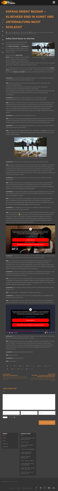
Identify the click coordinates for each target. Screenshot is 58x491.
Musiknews (23, 33)
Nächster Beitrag (42, 375)
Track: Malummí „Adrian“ (27, 460)
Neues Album (48, 365)
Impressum (11, 488)
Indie (44, 32)
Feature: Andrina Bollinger (27, 449)
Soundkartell (21, 368)
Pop (31, 33)
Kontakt (18, 488)
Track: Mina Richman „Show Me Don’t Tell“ (26, 452)
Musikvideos (27, 33)
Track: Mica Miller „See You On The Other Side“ (28, 468)
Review (34, 33)
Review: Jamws (25, 442)
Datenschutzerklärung (27, 488)
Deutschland (36, 32)
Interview (8, 33)
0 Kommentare (25, 32)
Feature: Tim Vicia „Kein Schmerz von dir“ (27, 472)
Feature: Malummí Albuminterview (25, 457)
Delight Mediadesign (13, 481)
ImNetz (40, 32)
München (12, 33)
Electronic (5, 446)
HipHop (5, 443)
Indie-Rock (51, 32)
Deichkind (10, 365)
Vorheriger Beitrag (16, 375)
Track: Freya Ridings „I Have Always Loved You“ (28, 438)
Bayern (32, 32)
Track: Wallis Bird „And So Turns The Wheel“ (27, 464)
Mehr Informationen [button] (30, 236)
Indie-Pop (47, 32)
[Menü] (54, 2)
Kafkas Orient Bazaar (32, 365)
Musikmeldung (17, 33)
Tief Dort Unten (30, 368)
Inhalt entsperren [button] (31, 240)
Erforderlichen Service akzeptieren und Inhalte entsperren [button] (30, 244)
